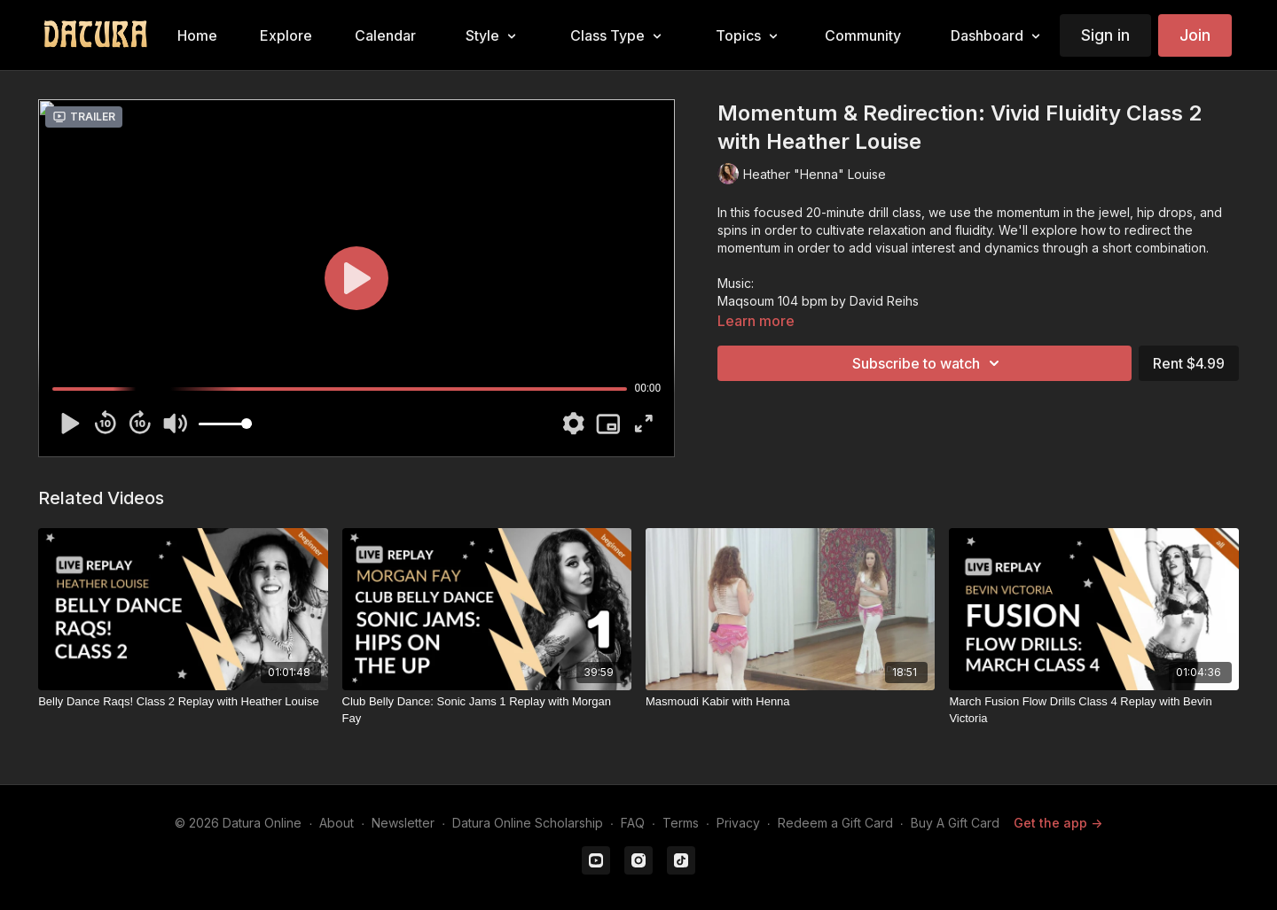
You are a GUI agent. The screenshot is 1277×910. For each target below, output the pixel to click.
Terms (680, 822)
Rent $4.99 (1189, 363)
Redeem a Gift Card (835, 822)
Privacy (738, 822)
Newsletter (403, 822)
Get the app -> (1058, 822)
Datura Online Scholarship (527, 822)
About (336, 822)
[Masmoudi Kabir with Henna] (790, 702)
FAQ (633, 822)
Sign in (1105, 35)
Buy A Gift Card (955, 822)
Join (1194, 35)
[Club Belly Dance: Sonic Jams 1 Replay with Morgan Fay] (486, 710)
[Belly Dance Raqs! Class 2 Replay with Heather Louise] (182, 702)
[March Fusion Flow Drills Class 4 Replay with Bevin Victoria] (1093, 710)
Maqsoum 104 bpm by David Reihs (818, 300)
